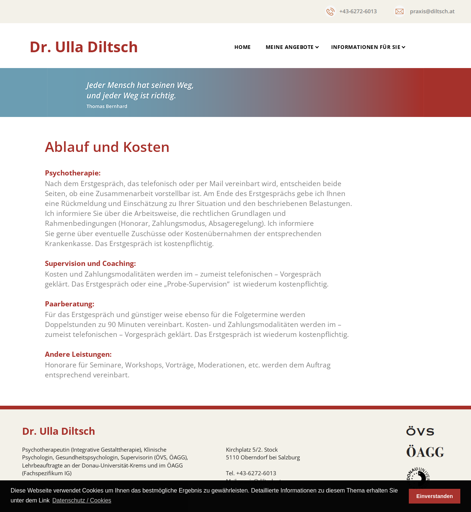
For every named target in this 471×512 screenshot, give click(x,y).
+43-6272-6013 (256, 473)
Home (242, 46)
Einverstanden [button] (435, 496)
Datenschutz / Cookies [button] (81, 500)
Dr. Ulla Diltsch (83, 46)
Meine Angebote (290, 46)
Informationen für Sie (366, 46)
